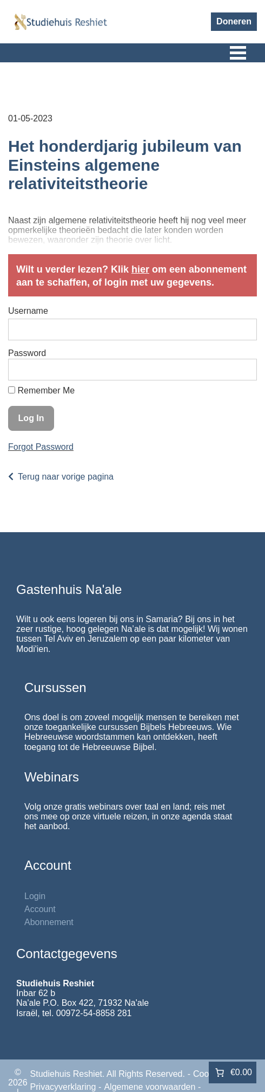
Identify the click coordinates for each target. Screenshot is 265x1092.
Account (40, 909)
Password (27, 353)
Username (28, 310)
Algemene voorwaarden (149, 1086)
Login (34, 896)
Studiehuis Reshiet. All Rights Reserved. (107, 1073)
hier (140, 269)
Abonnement (49, 922)
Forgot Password (41, 446)
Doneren (233, 21)
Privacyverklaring (63, 1086)
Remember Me (41, 390)
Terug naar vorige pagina (66, 476)
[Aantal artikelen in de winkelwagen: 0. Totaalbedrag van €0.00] (232, 1072)
